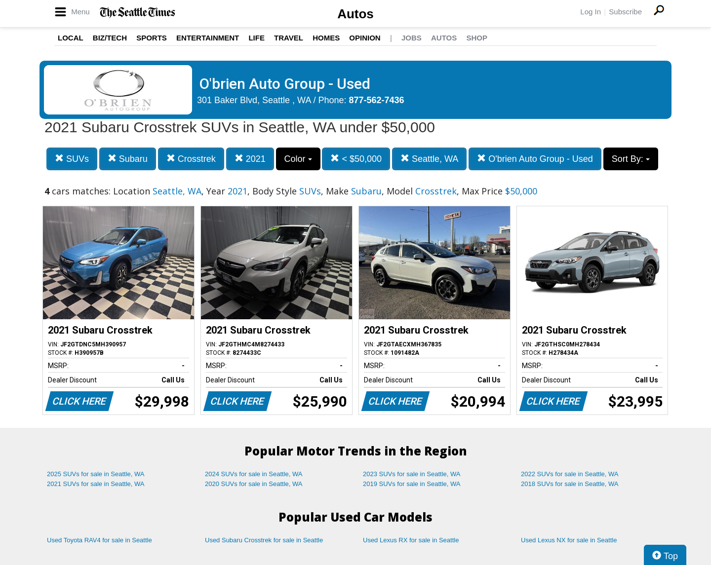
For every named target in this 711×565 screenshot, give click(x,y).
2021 (250, 158)
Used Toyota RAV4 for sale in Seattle (99, 540)
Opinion (364, 38)
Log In (590, 11)
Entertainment (207, 38)
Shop (476, 38)
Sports (151, 38)
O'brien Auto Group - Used (535, 158)
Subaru (128, 158)
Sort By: (631, 159)
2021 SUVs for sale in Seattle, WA (96, 484)
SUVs (72, 158)
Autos (355, 13)
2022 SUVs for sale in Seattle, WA (570, 474)
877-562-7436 (376, 100)
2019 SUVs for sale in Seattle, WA (412, 484)
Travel (288, 38)
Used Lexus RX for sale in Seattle (411, 540)
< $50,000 (356, 158)
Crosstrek (191, 158)
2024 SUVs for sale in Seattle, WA (254, 474)
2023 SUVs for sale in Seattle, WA (412, 474)
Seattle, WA (429, 158)
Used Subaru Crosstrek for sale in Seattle (264, 540)
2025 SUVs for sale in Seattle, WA (96, 474)
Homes (326, 38)
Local (70, 38)
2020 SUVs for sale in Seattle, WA (254, 484)
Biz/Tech (110, 38)
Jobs (411, 38)
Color (298, 159)
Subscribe (625, 11)
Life (256, 38)
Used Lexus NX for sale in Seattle (569, 540)
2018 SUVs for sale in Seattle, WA (570, 484)
